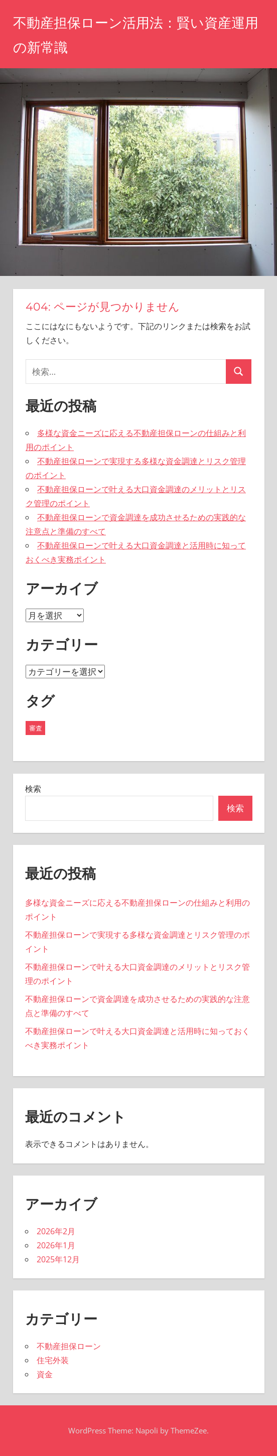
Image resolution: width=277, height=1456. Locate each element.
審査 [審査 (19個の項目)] (35, 728)
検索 (33, 788)
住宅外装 (53, 1360)
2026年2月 (56, 1231)
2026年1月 (56, 1245)
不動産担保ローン (69, 1346)
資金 (45, 1374)
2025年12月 (58, 1259)
